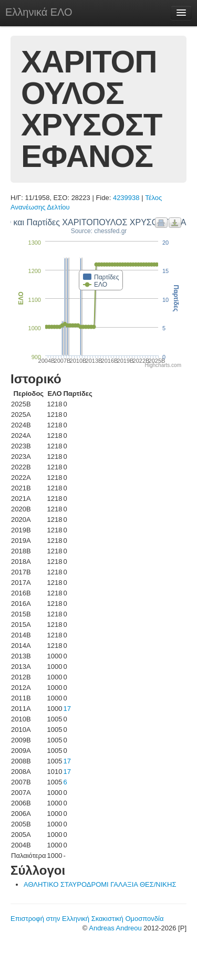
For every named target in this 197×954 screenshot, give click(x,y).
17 (66, 708)
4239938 (126, 198)
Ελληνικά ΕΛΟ (38, 12)
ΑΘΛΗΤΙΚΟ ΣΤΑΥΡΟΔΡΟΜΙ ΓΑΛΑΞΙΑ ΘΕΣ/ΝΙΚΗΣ (100, 884)
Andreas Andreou (115, 928)
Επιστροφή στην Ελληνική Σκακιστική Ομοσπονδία (87, 918)
